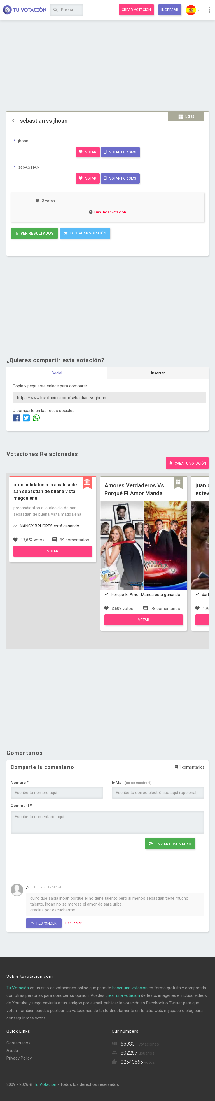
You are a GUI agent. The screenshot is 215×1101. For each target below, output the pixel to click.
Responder (44, 923)
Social (57, 373)
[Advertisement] (107, 66)
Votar (87, 152)
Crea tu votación (187, 462)
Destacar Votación (85, 233)
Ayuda (12, 1050)
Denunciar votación (107, 212)
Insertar (158, 373)
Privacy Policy (19, 1058)
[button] (192, 10)
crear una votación (123, 995)
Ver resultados (34, 233)
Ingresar (169, 10)
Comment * (21, 805)
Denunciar (73, 923)
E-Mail (131, 782)
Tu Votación (17, 987)
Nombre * (20, 782)
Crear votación (136, 10)
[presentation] (53, 849)
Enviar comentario (170, 843)
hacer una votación (130, 987)
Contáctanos (18, 1043)
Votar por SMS (120, 152)
